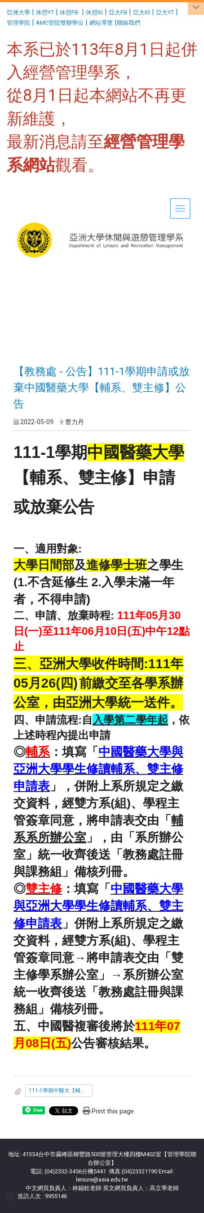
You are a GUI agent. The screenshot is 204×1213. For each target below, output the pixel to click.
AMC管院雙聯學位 (60, 22)
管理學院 (18, 22)
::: (3, 11)
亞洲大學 (18, 12)
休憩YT (45, 12)
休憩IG (94, 12)
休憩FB (69, 12)
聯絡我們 (129, 22)
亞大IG (141, 12)
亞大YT (165, 12)
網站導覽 (101, 22)
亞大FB (118, 12)
